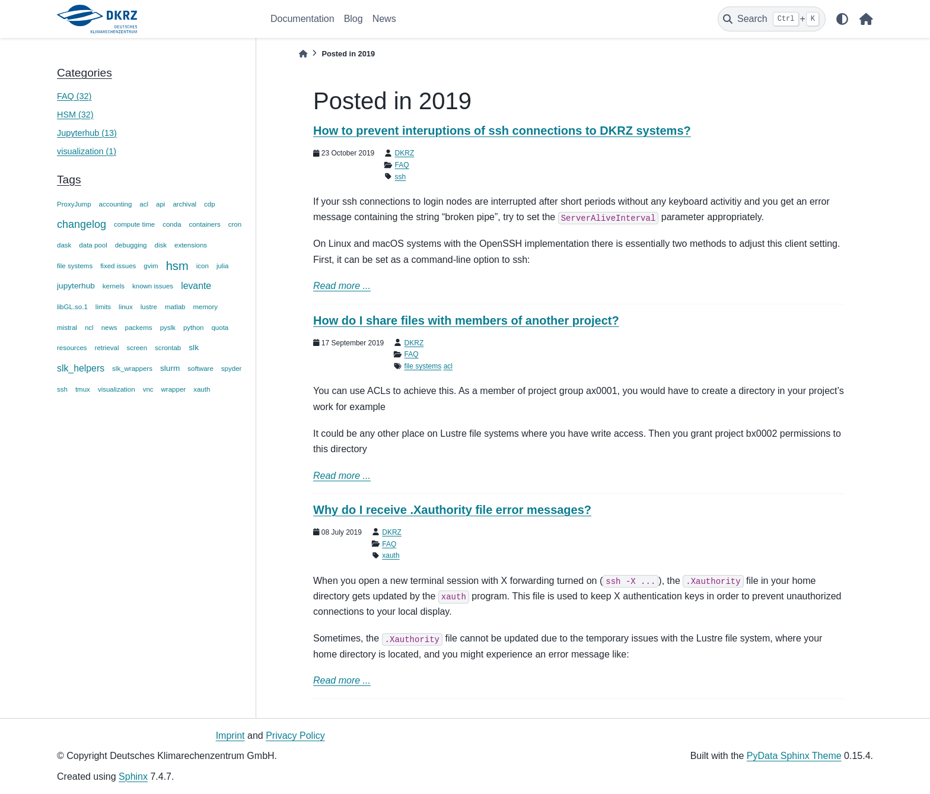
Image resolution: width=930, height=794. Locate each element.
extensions (190, 245)
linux (126, 306)
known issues (152, 286)
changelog (81, 224)
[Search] (772, 19)
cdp (209, 204)
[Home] (303, 53)
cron (234, 224)
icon (202, 265)
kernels (114, 286)
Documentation (302, 19)
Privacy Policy (295, 736)
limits (103, 306)
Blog (353, 19)
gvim (151, 265)
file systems (75, 265)
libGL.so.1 (72, 306)
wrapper (173, 389)
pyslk (168, 327)
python (193, 327)
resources (72, 347)
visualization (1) (86, 151)
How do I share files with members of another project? (466, 320)
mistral (67, 327)
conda (172, 224)
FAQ (402, 165)
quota (219, 327)
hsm (177, 265)
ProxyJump (74, 204)
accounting (115, 204)
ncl (89, 327)
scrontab (168, 347)
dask (64, 245)
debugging (131, 245)
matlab (175, 306)
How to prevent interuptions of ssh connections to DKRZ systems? (502, 130)
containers (205, 224)
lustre (149, 306)
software (200, 368)
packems (138, 327)
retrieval (107, 347)
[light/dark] (842, 19)
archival (184, 204)
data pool (93, 245)
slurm (170, 368)
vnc (148, 389)
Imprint (230, 736)
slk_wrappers (132, 368)
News (384, 19)
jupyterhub (76, 285)
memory (205, 306)
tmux (82, 389)
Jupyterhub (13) (87, 133)
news (109, 327)
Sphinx (133, 776)
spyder (231, 368)
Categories (84, 72)
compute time (134, 224)
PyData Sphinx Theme (794, 756)
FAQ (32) (74, 96)
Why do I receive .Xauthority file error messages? (452, 509)
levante (196, 286)
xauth (201, 389)
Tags (69, 179)
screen (137, 347)
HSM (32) (75, 114)
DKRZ (405, 153)
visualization (116, 389)
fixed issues (118, 265)
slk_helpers (80, 368)
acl (143, 204)
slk (194, 347)
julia (222, 265)
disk (161, 245)
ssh (62, 389)
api (160, 204)
